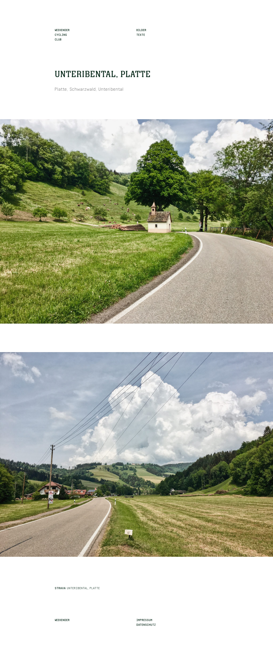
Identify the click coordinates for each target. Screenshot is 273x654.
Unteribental (111, 88)
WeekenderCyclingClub (62, 34)
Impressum (144, 619)
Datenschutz (146, 624)
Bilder (141, 29)
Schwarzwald (83, 88)
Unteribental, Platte (103, 74)
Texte (140, 34)
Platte (61, 88)
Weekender (62, 619)
